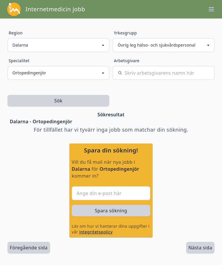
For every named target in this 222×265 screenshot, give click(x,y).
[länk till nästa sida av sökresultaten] (200, 247)
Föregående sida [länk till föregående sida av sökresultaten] (29, 247)
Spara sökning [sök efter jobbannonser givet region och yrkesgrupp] (111, 210)
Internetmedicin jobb (55, 9)
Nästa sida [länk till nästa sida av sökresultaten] (200, 247)
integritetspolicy (96, 232)
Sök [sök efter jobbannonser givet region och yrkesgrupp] (58, 100)
